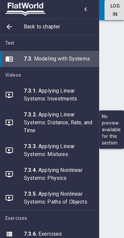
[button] (49, 27)
